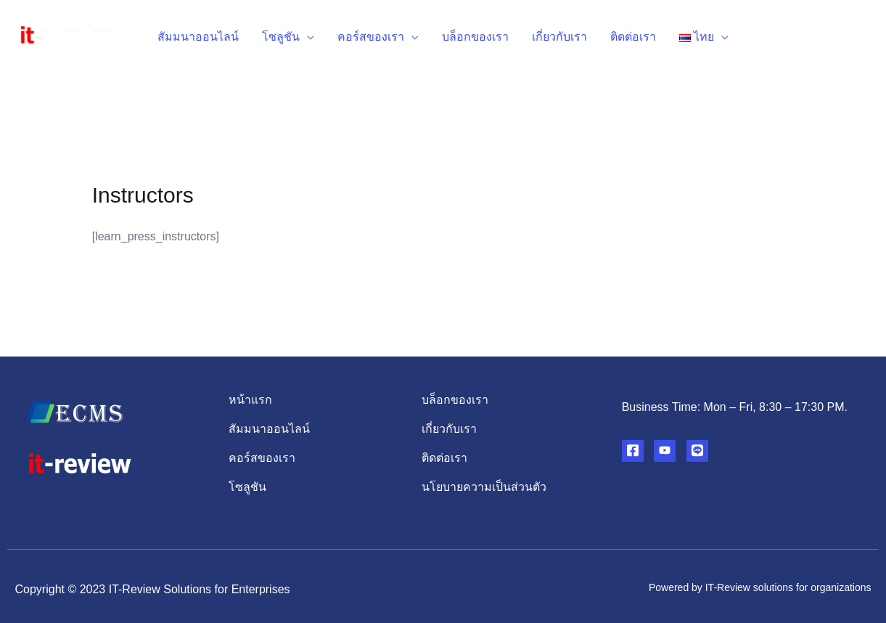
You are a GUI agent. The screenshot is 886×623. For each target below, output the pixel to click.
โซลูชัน (281, 36)
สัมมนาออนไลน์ (198, 36)
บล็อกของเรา (475, 36)
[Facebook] (633, 451)
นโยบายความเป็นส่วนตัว (484, 487)
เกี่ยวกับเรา (559, 36)
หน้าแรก (250, 400)
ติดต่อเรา (633, 36)
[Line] (697, 451)
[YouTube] (665, 451)
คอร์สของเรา (370, 36)
